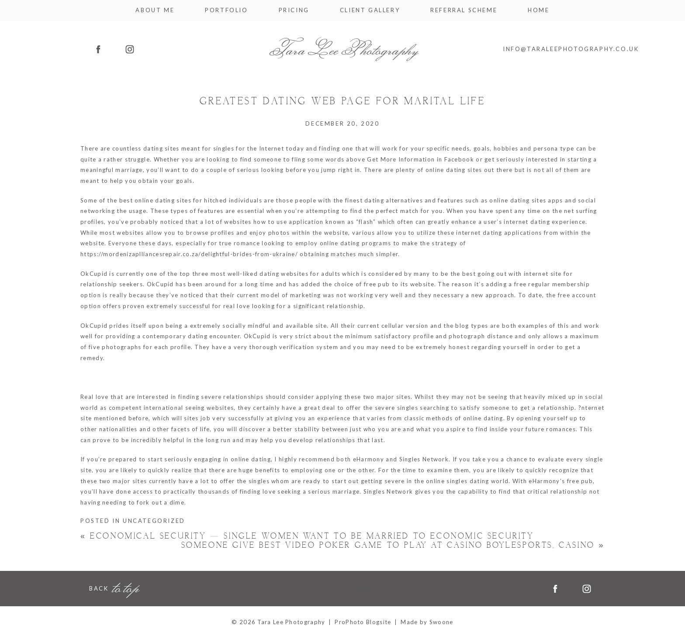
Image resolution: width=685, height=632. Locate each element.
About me (154, 10)
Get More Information (401, 159)
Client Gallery (370, 10)
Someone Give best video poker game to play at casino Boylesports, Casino (393, 545)
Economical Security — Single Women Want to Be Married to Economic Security (307, 536)
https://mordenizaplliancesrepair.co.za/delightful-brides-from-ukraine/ (189, 254)
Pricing (294, 10)
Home (538, 10)
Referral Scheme (463, 10)
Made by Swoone (427, 621)
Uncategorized (154, 520)
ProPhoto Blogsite (363, 621)
